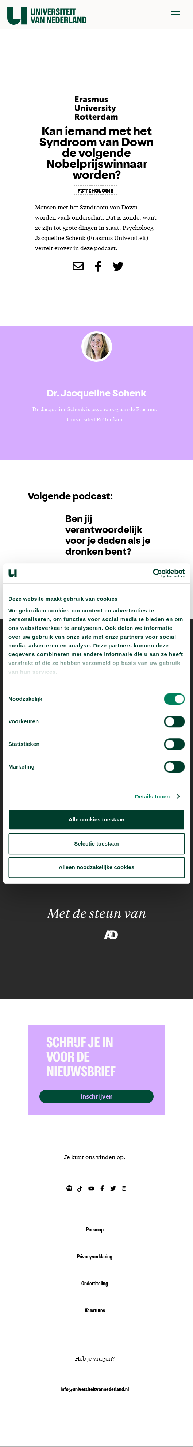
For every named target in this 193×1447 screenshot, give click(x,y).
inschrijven (97, 1096)
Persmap (95, 1230)
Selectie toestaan (96, 843)
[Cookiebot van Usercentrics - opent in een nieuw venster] (153, 573)
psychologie (95, 190)
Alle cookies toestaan (96, 819)
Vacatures (95, 1311)
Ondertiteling (94, 1284)
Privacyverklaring (94, 1257)
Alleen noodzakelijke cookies (97, 867)
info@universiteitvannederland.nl (95, 1390)
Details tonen (152, 796)
